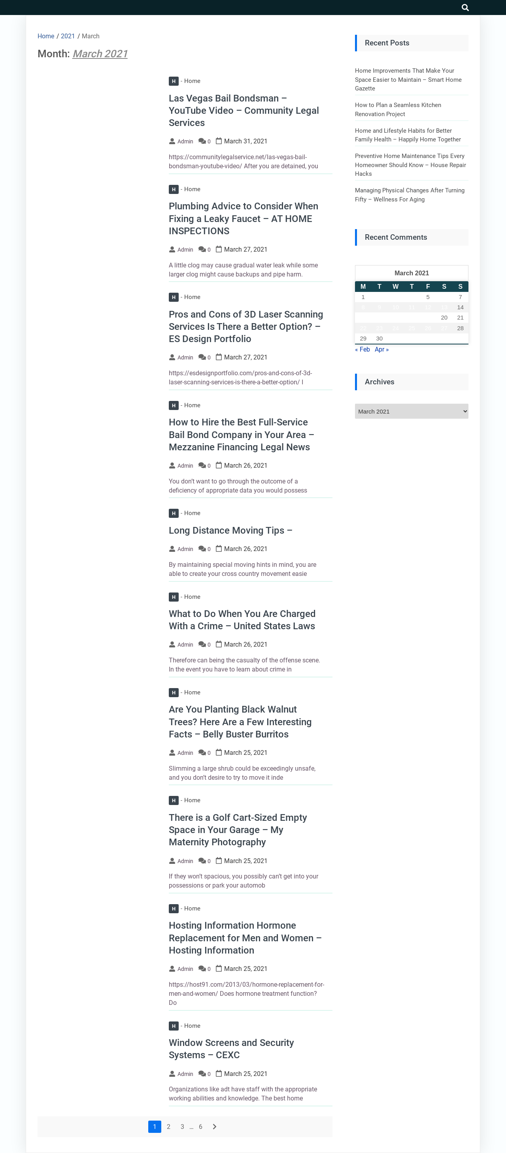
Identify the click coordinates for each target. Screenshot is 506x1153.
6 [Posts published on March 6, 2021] (444, 296)
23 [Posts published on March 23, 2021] (379, 328)
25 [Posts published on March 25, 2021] (411, 328)
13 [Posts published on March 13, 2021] (444, 307)
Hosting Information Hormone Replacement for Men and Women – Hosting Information (245, 938)
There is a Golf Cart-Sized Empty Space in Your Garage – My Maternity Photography (238, 830)
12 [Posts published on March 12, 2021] (428, 307)
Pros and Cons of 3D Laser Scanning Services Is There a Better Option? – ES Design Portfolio (246, 326)
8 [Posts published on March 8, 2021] (363, 307)
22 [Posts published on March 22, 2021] (363, 328)
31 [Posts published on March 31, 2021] (395, 338)
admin (185, 141)
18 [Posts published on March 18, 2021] (411, 317)
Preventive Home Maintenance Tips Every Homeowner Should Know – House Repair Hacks (410, 164)
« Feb (362, 349)
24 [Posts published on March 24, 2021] (395, 328)
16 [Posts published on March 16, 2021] (379, 317)
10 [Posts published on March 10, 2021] (395, 307)
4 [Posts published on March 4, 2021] (411, 296)
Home (184, 81)
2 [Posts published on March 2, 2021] (379, 296)
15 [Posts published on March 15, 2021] (363, 317)
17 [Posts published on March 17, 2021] (395, 317)
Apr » (382, 349)
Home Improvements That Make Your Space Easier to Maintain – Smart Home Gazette (408, 79)
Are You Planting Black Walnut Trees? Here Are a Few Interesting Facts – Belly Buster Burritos (240, 721)
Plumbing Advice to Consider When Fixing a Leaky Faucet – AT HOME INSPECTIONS (243, 218)
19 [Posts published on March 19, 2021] (428, 317)
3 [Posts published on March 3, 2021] (395, 296)
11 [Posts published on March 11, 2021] (411, 307)
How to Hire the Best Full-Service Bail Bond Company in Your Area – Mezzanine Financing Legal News (241, 434)
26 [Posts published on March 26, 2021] (428, 328)
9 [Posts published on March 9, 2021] (379, 307)
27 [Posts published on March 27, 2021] (444, 328)
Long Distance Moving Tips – (231, 530)
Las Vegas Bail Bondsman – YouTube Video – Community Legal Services (244, 110)
